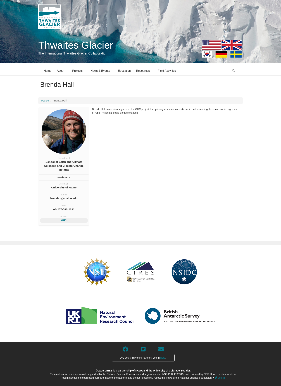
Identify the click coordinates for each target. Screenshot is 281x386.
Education (124, 70)
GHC (64, 220)
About (62, 70)
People (45, 100)
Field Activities (167, 70)
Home (47, 70)
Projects (78, 70)
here (162, 357)
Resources (144, 70)
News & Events (102, 70)
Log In (220, 377)
